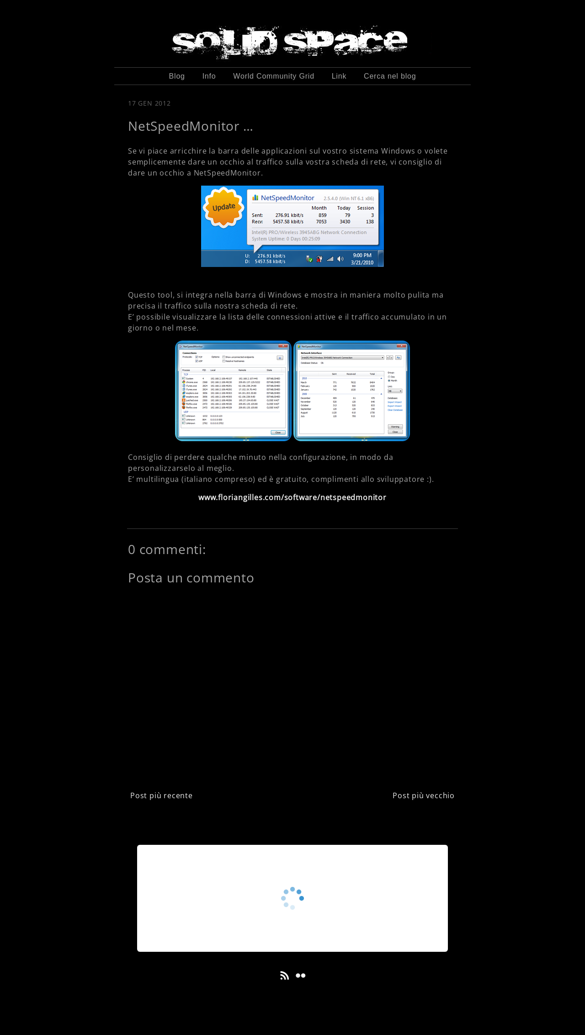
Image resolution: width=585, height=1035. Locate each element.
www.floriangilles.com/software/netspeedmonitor (292, 497)
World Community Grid (273, 76)
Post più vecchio (424, 795)
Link (339, 76)
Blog (177, 76)
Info (209, 76)
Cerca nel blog (390, 76)
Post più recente (161, 795)
